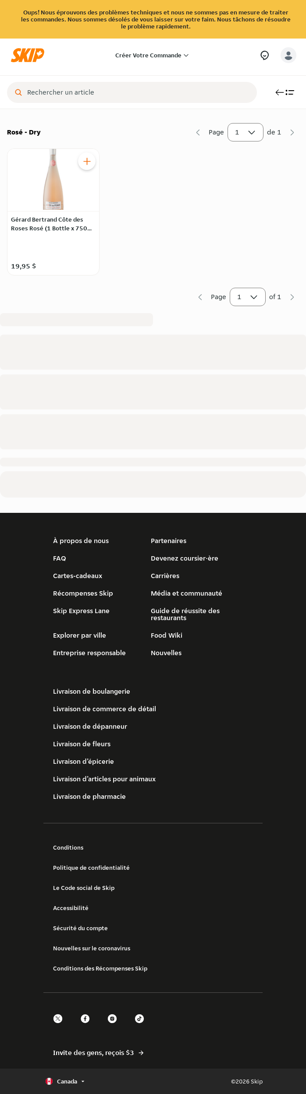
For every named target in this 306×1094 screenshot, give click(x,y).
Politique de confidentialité (91, 868)
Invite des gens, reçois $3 (99, 1053)
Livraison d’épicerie (83, 761)
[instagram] (114, 1026)
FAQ (59, 558)
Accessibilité (71, 908)
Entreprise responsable (89, 652)
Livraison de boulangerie (91, 691)
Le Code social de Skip (83, 888)
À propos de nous (81, 540)
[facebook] (87, 1026)
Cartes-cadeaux (77, 575)
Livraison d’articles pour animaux (104, 778)
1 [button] (245, 134)
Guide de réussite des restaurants (185, 614)
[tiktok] (142, 1026)
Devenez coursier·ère (184, 558)
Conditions (68, 847)
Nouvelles (166, 652)
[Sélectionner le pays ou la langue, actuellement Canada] (66, 1081)
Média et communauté (186, 593)
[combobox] (138, 92)
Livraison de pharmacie (89, 796)
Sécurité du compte (80, 928)
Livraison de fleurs (81, 743)
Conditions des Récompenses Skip (100, 968)
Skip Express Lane (81, 610)
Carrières (165, 575)
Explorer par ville (79, 635)
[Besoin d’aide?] (264, 55)
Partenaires (168, 540)
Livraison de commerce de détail (104, 708)
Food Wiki (166, 635)
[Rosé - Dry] (153, 211)
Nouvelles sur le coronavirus (91, 948)
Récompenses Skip (83, 593)
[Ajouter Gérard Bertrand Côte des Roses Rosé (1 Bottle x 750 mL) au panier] (87, 161)
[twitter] (60, 1026)
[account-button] (288, 55)
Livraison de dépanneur (90, 726)
